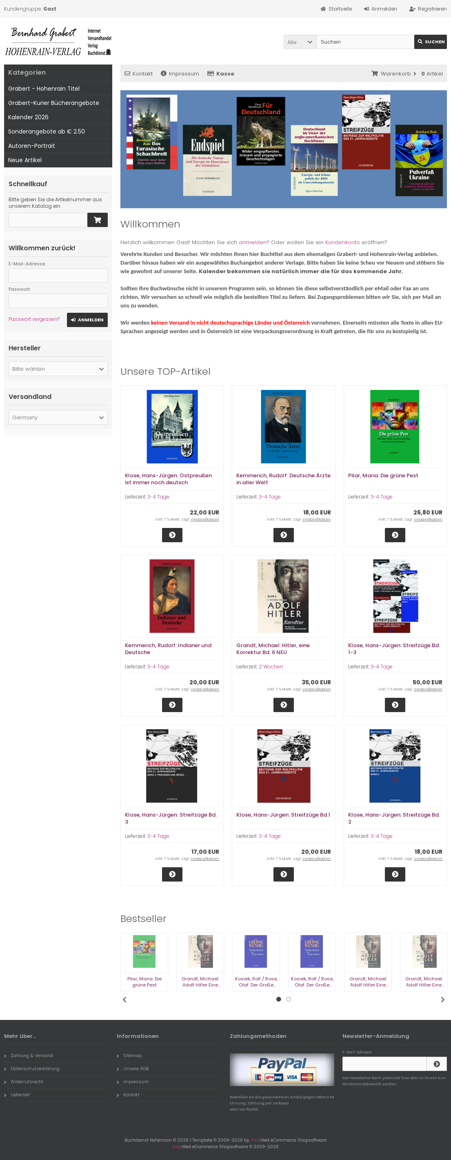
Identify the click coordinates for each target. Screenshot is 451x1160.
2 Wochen (271, 666)
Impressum (180, 74)
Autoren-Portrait (31, 146)
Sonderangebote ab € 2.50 (46, 131)
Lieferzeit (17, 1094)
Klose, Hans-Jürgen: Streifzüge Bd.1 (283, 815)
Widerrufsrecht (23, 1081)
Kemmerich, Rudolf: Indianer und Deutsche (168, 648)
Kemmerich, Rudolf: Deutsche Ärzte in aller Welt (283, 479)
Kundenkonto (342, 242)
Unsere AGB (133, 1068)
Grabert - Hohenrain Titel (44, 89)
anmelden (253, 242)
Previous (124, 999)
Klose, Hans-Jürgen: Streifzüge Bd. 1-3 (394, 648)
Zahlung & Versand (28, 1055)
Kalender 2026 (28, 117)
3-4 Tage (158, 496)
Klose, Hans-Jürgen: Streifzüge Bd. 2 (394, 818)
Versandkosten (205, 519)
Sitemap (129, 1055)
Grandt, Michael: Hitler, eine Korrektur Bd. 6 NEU (273, 648)
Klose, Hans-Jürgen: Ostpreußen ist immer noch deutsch (168, 479)
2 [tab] (288, 999)
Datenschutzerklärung (32, 1068)
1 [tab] (279, 999)
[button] (300, 42)
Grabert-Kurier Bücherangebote (53, 103)
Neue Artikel (25, 160)
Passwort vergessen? (34, 319)
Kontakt (138, 74)
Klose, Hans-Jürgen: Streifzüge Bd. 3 (171, 818)
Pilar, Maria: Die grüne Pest (383, 475)
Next (443, 999)
